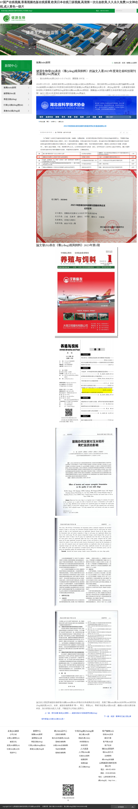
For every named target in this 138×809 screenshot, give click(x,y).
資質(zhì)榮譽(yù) (13, 745)
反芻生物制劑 (60, 734)
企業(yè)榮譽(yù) (13, 738)
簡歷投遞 (84, 763)
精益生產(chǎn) (84, 738)
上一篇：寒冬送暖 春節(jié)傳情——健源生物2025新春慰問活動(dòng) (71, 713)
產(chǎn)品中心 (62, 29)
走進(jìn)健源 (26, 29)
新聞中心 (49, 29)
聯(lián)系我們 (129, 29)
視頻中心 (13, 753)
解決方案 (108, 738)
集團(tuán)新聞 (10, 87)
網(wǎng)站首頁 (12, 29)
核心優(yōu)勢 (84, 734)
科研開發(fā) (84, 742)
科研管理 (84, 745)
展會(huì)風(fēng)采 (12, 111)
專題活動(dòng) (10, 99)
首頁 (123, 63)
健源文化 (39, 29)
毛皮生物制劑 (60, 749)
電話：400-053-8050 (102, 11)
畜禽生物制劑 (60, 742)
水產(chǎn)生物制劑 (60, 745)
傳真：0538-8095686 (108, 773)
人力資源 (116, 29)
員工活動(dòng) (84, 767)
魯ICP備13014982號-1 (56, 806)
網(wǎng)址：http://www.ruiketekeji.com (112, 780)
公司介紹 (13, 734)
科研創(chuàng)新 (78, 29)
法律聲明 (108, 756)
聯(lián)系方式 (108, 752)
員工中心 (106, 29)
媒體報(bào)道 (10, 93)
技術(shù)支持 (108, 734)
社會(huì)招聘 (84, 756)
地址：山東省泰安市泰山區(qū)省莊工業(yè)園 (115, 777)
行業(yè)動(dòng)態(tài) (13, 105)
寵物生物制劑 (60, 753)
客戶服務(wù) (94, 29)
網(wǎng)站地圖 (108, 759)
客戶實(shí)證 (108, 742)
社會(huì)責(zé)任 (13, 749)
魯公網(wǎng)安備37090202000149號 (76, 806)
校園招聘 (84, 759)
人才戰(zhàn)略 (84, 752)
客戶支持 (108, 745)
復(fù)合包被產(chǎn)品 (60, 738)
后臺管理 (45, 806)
